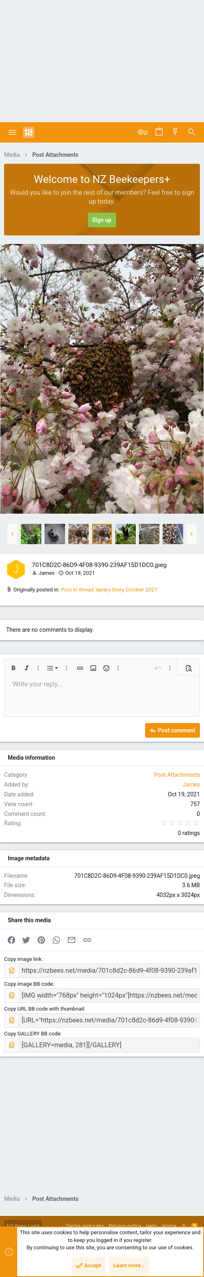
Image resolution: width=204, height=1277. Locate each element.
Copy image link (23, 959)
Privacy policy (125, 1226)
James (46, 573)
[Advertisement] (102, 61)
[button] (12, 132)
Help (151, 1226)
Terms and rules (85, 1226)
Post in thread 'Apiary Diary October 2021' (109, 590)
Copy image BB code (28, 984)
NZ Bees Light (23, 1226)
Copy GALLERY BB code (32, 1034)
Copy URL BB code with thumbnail (44, 1009)
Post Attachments (177, 774)
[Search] (192, 132)
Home (169, 1226)
